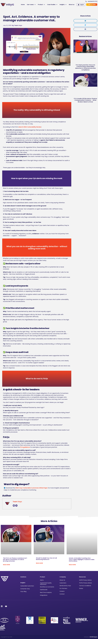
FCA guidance (25, 447)
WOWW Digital (93, 637)
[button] (85, 21)
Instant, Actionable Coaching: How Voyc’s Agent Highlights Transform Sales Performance (81, 559)
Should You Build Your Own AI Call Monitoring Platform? (46, 558)
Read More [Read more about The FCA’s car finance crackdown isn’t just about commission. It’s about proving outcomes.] (6, 565)
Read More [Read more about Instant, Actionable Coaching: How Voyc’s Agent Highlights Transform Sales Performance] (72, 565)
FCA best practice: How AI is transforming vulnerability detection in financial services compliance (85, 67)
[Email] (14, 505)
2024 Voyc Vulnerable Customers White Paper (31, 488)
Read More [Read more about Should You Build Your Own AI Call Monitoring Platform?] (39, 563)
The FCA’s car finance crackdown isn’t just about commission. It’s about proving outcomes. (15, 559)
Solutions (23, 577)
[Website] (16, 505)
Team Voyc (17, 501)
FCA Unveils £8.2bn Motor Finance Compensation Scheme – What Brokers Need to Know (85, 100)
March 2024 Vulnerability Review (29, 127)
